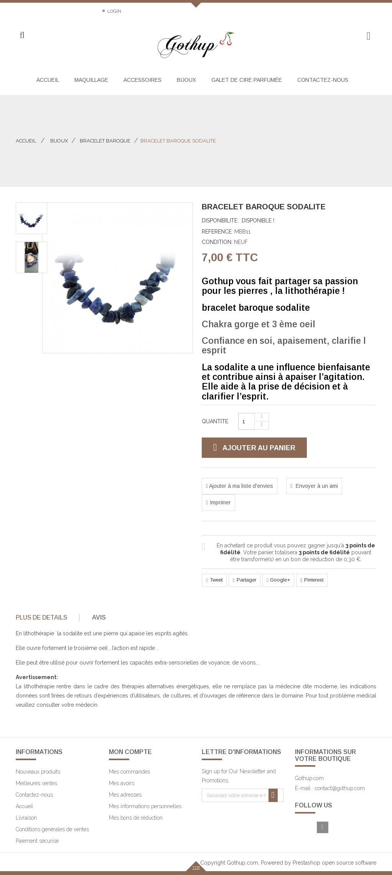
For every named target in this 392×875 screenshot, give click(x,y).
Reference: (217, 232)
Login (113, 11)
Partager (244, 580)
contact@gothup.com (340, 788)
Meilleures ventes (36, 783)
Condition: (217, 242)
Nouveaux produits (38, 772)
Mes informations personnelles (145, 806)
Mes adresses (125, 795)
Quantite (215, 421)
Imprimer (220, 502)
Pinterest (311, 580)
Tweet (214, 580)
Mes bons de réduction (136, 818)
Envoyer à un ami (316, 486)
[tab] (47, 617)
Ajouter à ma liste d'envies (240, 486)
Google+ (278, 580)
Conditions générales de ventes (52, 829)
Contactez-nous (36, 11)
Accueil (26, 141)
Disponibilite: (220, 220)
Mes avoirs (121, 783)
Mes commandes (129, 772)
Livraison (26, 818)
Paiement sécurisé (37, 841)
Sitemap (82, 11)
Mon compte (130, 752)
